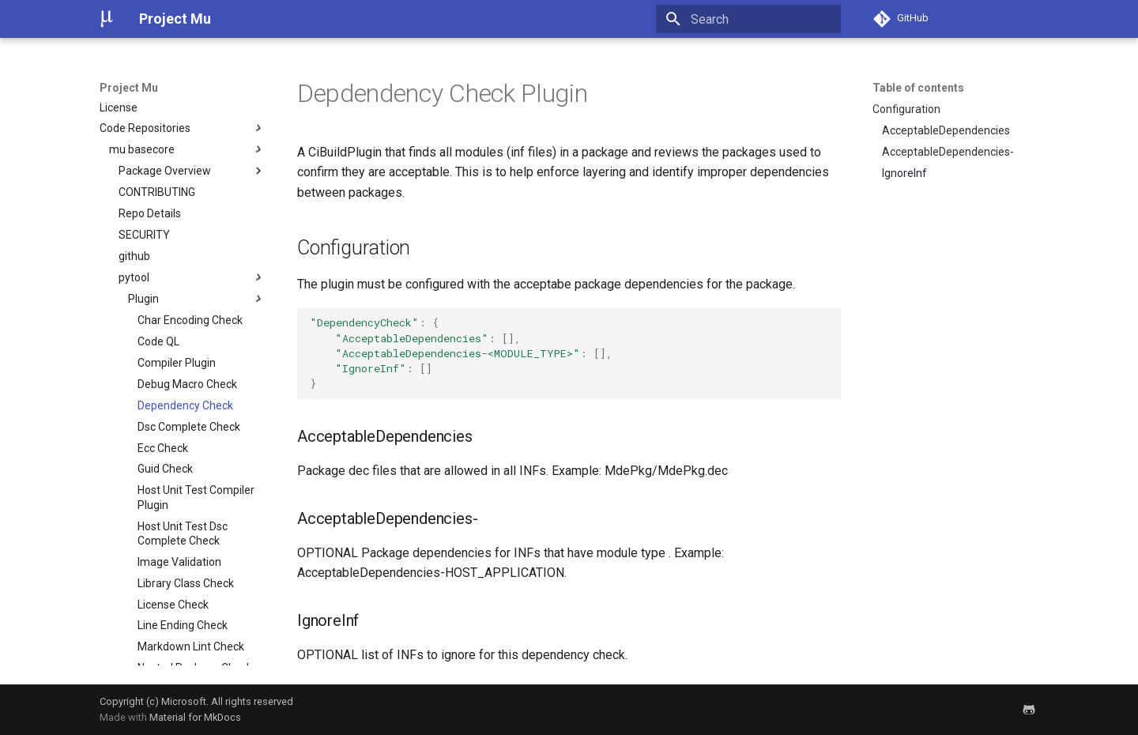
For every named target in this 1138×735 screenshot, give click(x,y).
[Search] (748, 19)
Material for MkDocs (195, 717)
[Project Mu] (106, 19)
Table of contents (918, 87)
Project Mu (129, 87)
